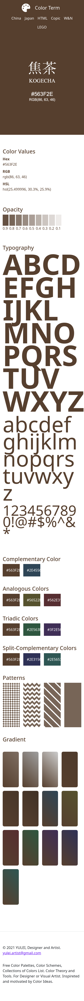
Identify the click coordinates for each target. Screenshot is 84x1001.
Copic (55, 18)
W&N (68, 18)
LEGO (42, 27)
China (16, 18)
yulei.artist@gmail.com (22, 953)
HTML (42, 18)
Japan (29, 18)
